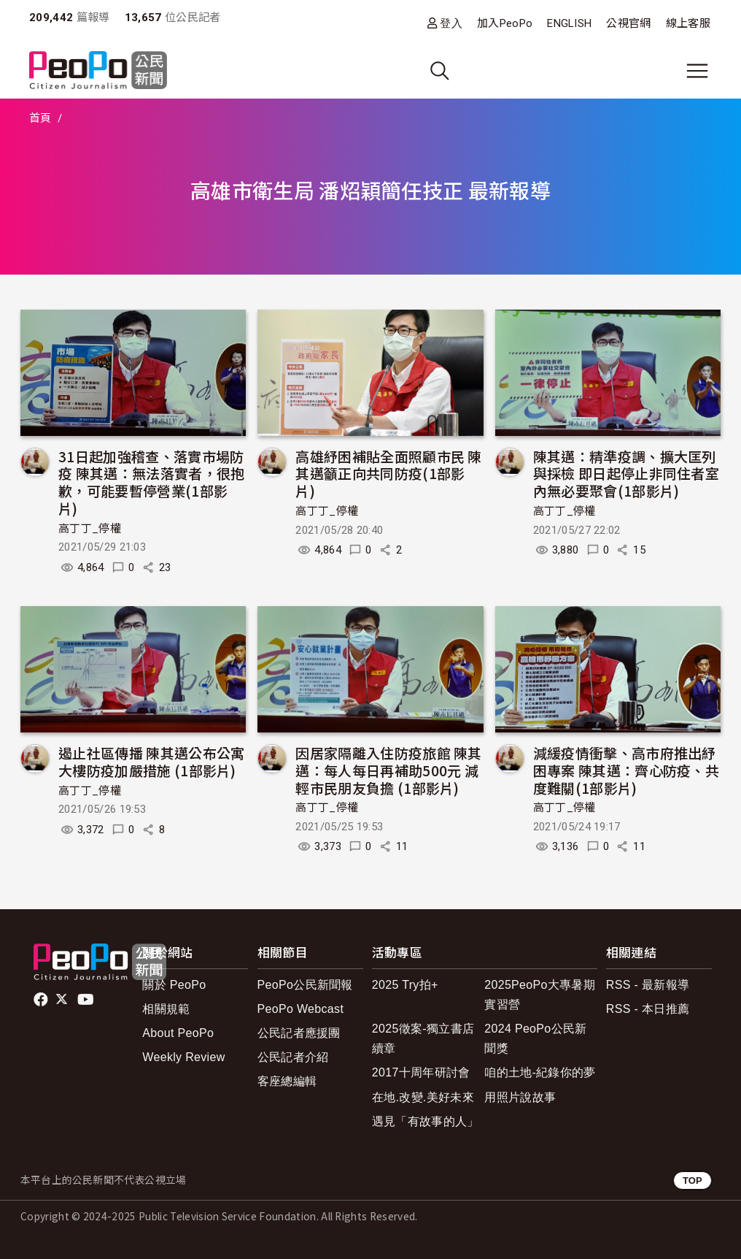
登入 (451, 23)
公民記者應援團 (299, 1033)
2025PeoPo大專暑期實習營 (539, 995)
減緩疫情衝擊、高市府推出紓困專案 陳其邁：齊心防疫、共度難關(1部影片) (626, 770)
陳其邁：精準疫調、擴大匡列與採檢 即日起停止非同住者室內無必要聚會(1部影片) (626, 473)
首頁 (40, 118)
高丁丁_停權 (89, 528)
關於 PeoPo (174, 985)
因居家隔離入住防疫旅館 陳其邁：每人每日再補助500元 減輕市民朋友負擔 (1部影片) (388, 770)
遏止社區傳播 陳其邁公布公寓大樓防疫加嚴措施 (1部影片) (151, 761)
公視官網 (628, 23)
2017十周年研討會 (421, 1072)
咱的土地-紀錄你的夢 (540, 1072)
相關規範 (166, 1009)
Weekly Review (183, 1057)
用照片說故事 (520, 1097)
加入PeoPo (504, 23)
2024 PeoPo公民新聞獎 (535, 1038)
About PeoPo (178, 1033)
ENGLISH (569, 23)
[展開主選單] (697, 70)
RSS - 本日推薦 (647, 1009)
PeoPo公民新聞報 (305, 985)
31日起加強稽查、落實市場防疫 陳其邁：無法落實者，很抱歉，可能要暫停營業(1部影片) (151, 482)
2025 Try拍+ (405, 985)
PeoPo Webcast (300, 1009)
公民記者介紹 (293, 1057)
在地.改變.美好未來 (423, 1097)
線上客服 (688, 23)
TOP (692, 1180)
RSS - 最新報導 (647, 985)
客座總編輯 (287, 1081)
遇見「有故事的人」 (425, 1121)
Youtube (86, 999)
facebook (42, 999)
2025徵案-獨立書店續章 (423, 1038)
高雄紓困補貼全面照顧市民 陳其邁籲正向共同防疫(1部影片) (388, 473)
